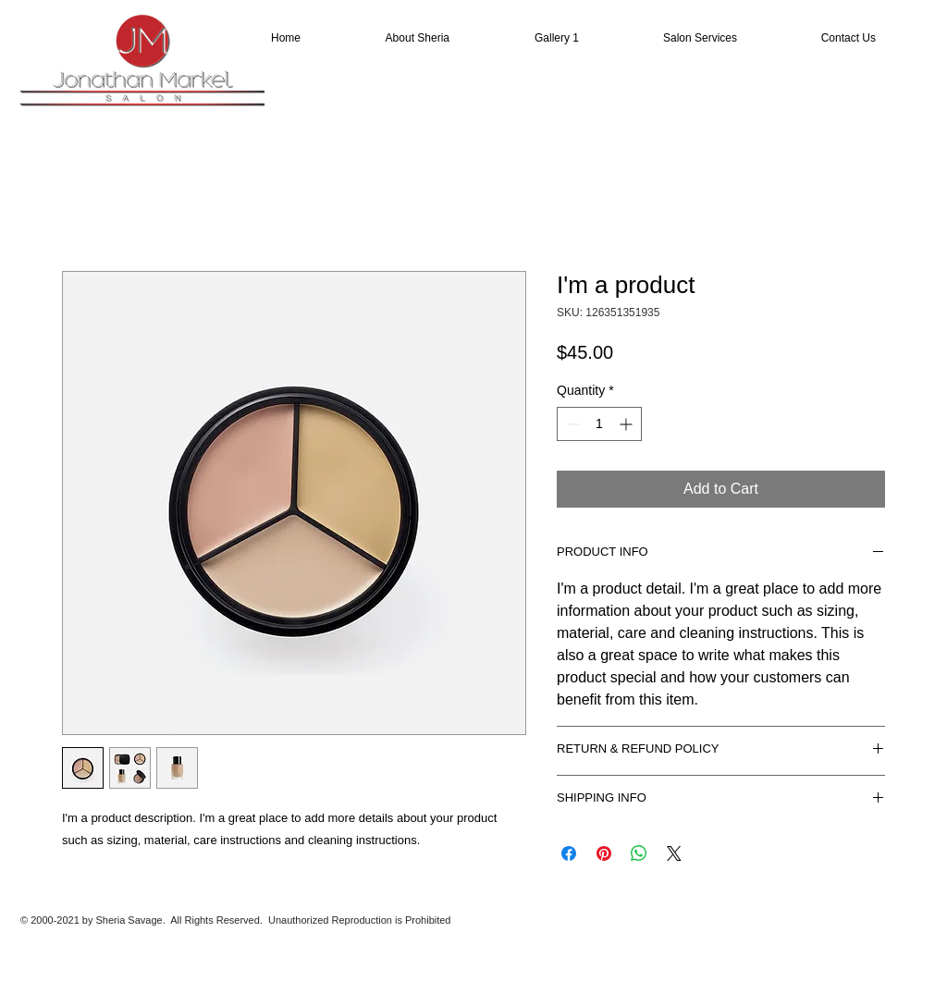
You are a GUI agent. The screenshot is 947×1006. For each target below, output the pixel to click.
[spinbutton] (599, 424)
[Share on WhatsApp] (639, 853)
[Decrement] (571, 424)
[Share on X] (674, 853)
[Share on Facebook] (569, 853)
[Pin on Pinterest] (604, 853)
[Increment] (627, 424)
